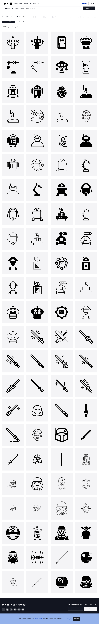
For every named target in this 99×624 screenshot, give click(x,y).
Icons (20, 3)
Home (16, 3)
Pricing (84, 3)
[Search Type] (9, 8)
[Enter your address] (77, 609)
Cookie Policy (39, 621)
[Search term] (48, 8)
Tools (34, 3)
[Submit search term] (89, 8)
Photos (26, 3)
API (30, 3)
